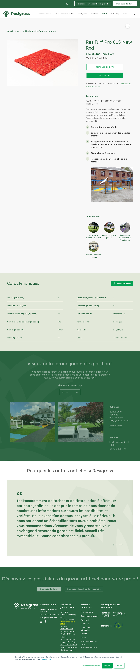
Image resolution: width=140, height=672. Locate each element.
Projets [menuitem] (84, 634)
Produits (10, 31)
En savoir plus (46, 659)
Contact (124, 14)
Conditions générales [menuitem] (85, 628)
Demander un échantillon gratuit (93, 4)
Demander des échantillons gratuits (83, 589)
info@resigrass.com (48, 617)
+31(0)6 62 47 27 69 (119, 420)
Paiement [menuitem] (85, 620)
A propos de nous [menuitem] (89, 648)
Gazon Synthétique (45, 14)
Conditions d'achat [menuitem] (89, 616)
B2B (112, 14)
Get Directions (115, 426)
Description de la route (67, 623)
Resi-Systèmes (82, 14)
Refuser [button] (119, 666)
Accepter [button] (107, 666)
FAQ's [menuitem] (83, 638)
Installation (94, 14)
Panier (104, 14)
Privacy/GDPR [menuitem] (87, 612)
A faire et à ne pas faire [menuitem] (89, 642)
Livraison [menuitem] (85, 624)
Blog (117, 14)
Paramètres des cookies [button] (91, 666)
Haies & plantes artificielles (65, 14)
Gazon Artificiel (23, 31)
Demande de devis (124, 4)
